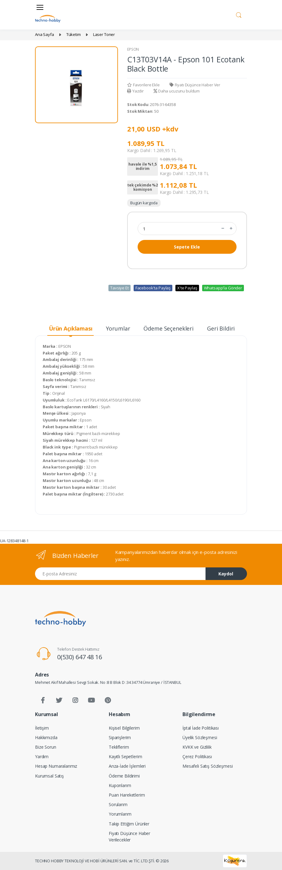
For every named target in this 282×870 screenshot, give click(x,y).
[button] (238, 14)
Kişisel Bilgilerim (124, 728)
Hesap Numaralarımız (56, 766)
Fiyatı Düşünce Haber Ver (195, 85)
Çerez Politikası (197, 756)
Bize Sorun (45, 747)
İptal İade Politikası (200, 728)
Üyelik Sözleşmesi (199, 737)
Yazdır (135, 91)
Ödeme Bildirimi (124, 776)
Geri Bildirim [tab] (223, 328)
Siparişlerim (120, 737)
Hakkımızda (46, 737)
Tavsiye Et (119, 288)
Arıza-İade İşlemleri (127, 766)
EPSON (133, 49)
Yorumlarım (120, 814)
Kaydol (225, 574)
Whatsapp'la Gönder (223, 288)
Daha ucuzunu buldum (177, 91)
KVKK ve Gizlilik (197, 747)
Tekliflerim (119, 747)
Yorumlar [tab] (118, 328)
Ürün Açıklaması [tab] (70, 328)
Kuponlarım (120, 785)
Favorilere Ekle (143, 85)
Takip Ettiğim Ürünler (129, 824)
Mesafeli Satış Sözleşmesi (207, 766)
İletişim (42, 728)
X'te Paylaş (187, 288)
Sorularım (118, 804)
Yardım (42, 756)
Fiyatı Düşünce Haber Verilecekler (129, 836)
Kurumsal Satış (49, 776)
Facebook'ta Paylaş (152, 288)
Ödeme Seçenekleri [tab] (168, 328)
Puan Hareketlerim (127, 795)
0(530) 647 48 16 (79, 657)
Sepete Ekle (187, 247)
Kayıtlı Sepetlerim (125, 756)
